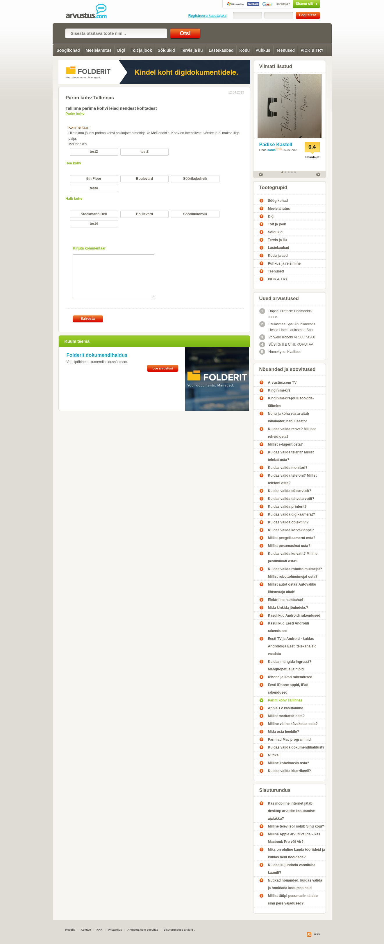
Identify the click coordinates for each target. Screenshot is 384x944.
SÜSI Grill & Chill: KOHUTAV (286, 344)
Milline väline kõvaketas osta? (293, 724)
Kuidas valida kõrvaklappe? (291, 530)
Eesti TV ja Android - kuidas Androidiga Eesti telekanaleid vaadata (292, 646)
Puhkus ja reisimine (284, 263)
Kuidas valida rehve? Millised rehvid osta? (292, 433)
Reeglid (70, 929)
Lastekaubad (221, 50)
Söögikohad (68, 50)
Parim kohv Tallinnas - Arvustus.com (90, 11)
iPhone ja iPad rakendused (290, 677)
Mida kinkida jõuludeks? (288, 608)
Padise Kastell (275, 144)
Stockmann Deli (94, 214)
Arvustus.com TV (282, 383)
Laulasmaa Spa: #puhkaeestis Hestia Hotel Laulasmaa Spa (287, 326)
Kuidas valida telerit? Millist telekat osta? (291, 456)
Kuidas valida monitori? (288, 468)
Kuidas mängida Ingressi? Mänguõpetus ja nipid (289, 665)
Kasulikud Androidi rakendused (294, 615)
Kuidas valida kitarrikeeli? (289, 771)
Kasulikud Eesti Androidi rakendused (288, 627)
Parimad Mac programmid (289, 739)
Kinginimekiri (279, 390)
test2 (94, 152)
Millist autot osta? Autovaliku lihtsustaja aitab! (292, 588)
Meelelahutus (99, 50)
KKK (100, 929)
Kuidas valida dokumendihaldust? (296, 747)
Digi (121, 50)
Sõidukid (166, 50)
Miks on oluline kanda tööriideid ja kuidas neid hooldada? (296, 853)
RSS (317, 934)
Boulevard (144, 179)
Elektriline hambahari (285, 600)
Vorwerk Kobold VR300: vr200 (287, 337)
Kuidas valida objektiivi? (288, 522)
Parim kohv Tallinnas (285, 700)
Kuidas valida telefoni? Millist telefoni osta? (292, 479)
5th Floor (93, 179)
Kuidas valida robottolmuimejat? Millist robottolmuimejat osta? (295, 573)
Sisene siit (294, 4)
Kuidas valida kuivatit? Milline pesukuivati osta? (293, 557)
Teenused (285, 50)
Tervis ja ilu (192, 50)
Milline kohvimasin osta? (288, 763)
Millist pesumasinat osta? (289, 546)
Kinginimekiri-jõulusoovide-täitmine (291, 402)
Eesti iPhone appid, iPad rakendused (288, 688)
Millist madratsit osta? (286, 716)
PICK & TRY (312, 50)
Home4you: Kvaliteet (280, 352)
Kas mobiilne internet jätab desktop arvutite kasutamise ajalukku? (291, 811)
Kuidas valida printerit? (287, 507)
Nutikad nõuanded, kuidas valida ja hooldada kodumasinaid (295, 884)
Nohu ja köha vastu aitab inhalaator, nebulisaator (288, 417)
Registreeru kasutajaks (207, 16)
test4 (94, 188)
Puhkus (263, 50)
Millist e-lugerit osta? (285, 444)
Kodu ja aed (278, 256)
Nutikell (274, 755)
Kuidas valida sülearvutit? (289, 491)
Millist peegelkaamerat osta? (291, 538)
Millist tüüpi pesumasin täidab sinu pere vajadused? (293, 899)
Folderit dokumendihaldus (97, 355)
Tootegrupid (273, 187)
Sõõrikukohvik (195, 179)
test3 (144, 152)
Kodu (244, 50)
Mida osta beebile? (283, 732)
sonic (271, 150)
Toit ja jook (141, 50)
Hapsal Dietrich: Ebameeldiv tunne (285, 313)
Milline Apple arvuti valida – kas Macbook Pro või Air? (294, 838)
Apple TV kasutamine (285, 708)
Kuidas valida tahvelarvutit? (291, 499)
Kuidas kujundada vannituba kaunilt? (291, 869)
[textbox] (116, 33)
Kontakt (86, 929)
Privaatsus (115, 929)
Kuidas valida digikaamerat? (291, 514)
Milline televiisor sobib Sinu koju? (296, 826)
